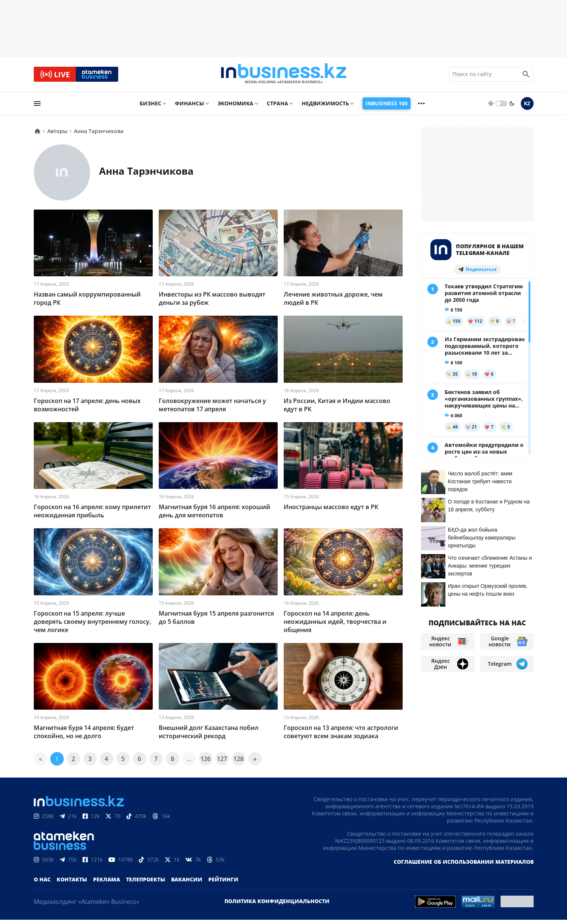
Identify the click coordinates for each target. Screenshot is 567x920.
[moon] (512, 104)
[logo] (284, 74)
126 (205, 759)
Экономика (235, 103)
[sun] (491, 104)
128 (238, 759)
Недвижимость (325, 103)
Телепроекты (145, 879)
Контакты (72, 879)
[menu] (37, 104)
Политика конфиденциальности (276, 901)
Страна (277, 103)
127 (222, 759)
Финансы (189, 103)
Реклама (106, 879)
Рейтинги (223, 879)
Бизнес (150, 103)
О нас (42, 879)
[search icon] (526, 74)
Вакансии (186, 879)
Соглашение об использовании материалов (464, 862)
